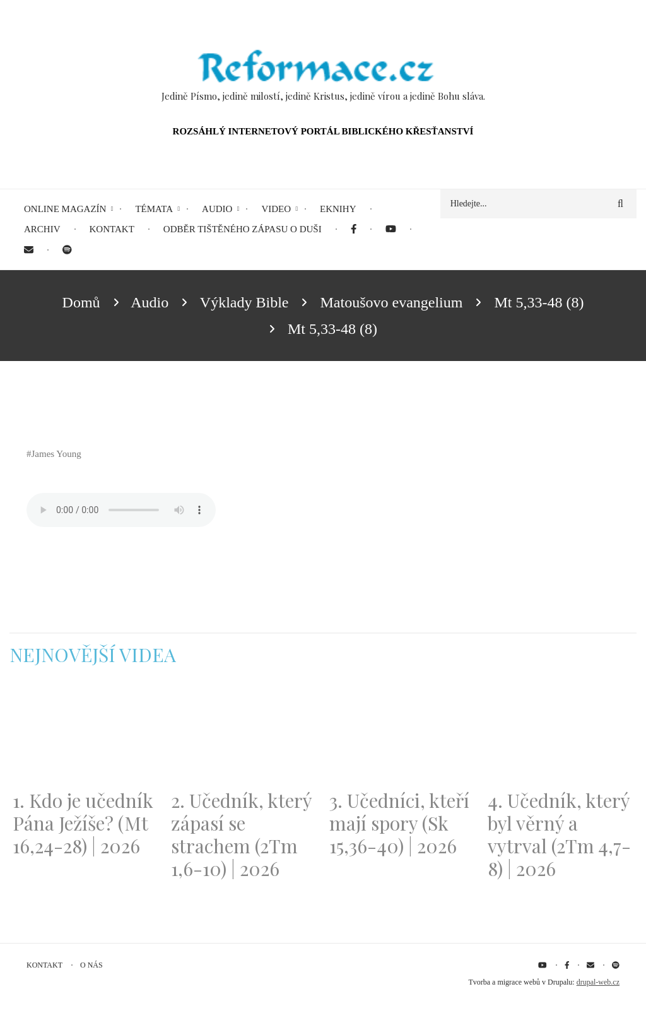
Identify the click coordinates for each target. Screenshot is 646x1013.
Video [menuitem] (276, 209)
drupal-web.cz (598, 982)
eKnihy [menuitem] (338, 209)
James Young (56, 454)
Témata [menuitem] (154, 209)
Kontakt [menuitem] (112, 229)
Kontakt (44, 965)
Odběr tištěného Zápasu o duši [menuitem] (242, 229)
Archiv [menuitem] (42, 229)
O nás (91, 965)
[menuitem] (353, 229)
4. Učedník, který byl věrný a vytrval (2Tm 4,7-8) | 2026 (559, 834)
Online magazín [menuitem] (65, 209)
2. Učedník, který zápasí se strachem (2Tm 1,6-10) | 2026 (241, 834)
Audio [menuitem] (217, 209)
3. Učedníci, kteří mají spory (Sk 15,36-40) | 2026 (399, 823)
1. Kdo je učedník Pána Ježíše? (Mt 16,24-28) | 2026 (83, 823)
